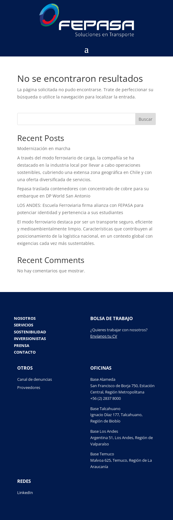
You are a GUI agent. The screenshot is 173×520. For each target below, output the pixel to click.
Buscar (145, 119)
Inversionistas (30, 339)
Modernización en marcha (43, 148)
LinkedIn (25, 492)
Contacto (25, 353)
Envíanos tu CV (103, 336)
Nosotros (25, 319)
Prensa (21, 346)
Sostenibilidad (30, 332)
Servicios (23, 325)
